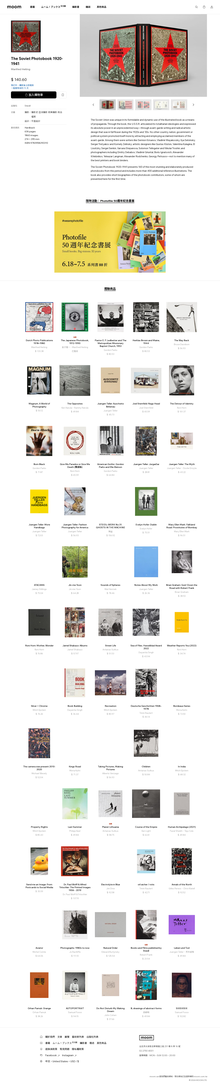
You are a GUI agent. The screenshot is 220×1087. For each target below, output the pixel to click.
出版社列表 (92, 1036)
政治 (60, 112)
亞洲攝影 (43, 112)
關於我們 (50, 1036)
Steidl (28, 105)
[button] (93, 104)
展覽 (67, 1036)
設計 (27, 121)
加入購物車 (33, 95)
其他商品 (101, 6)
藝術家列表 (78, 1036)
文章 (59, 1036)
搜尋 (196, 7)
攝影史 (34, 112)
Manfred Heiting (20, 69)
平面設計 (35, 121)
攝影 (27, 112)
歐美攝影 (52, 112)
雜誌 (88, 6)
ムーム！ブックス (53, 6)
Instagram (69, 1055)
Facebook (52, 1055)
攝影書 (75, 6)
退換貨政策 (51, 1049)
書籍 (32, 6)
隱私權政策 (78, 1049)
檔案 (33, 116)
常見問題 (64, 1049)
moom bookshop (14, 7)
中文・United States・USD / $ (62, 1061)
